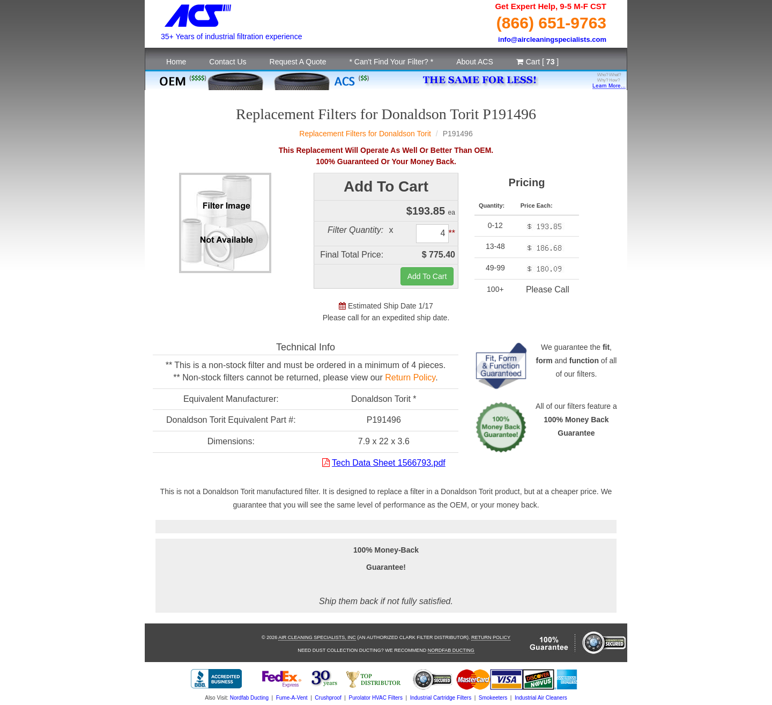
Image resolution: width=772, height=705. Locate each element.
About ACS (474, 61)
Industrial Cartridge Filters (440, 698)
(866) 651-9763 (551, 23)
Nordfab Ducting (451, 650)
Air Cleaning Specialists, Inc (317, 637)
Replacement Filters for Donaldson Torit (365, 133)
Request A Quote (298, 61)
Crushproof (328, 698)
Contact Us (227, 61)
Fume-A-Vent (292, 698)
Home (176, 61)
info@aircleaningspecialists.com (552, 39)
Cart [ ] (537, 61)
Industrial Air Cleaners (541, 698)
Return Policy (410, 377)
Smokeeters (493, 698)
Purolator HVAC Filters (376, 698)
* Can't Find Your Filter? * (391, 61)
